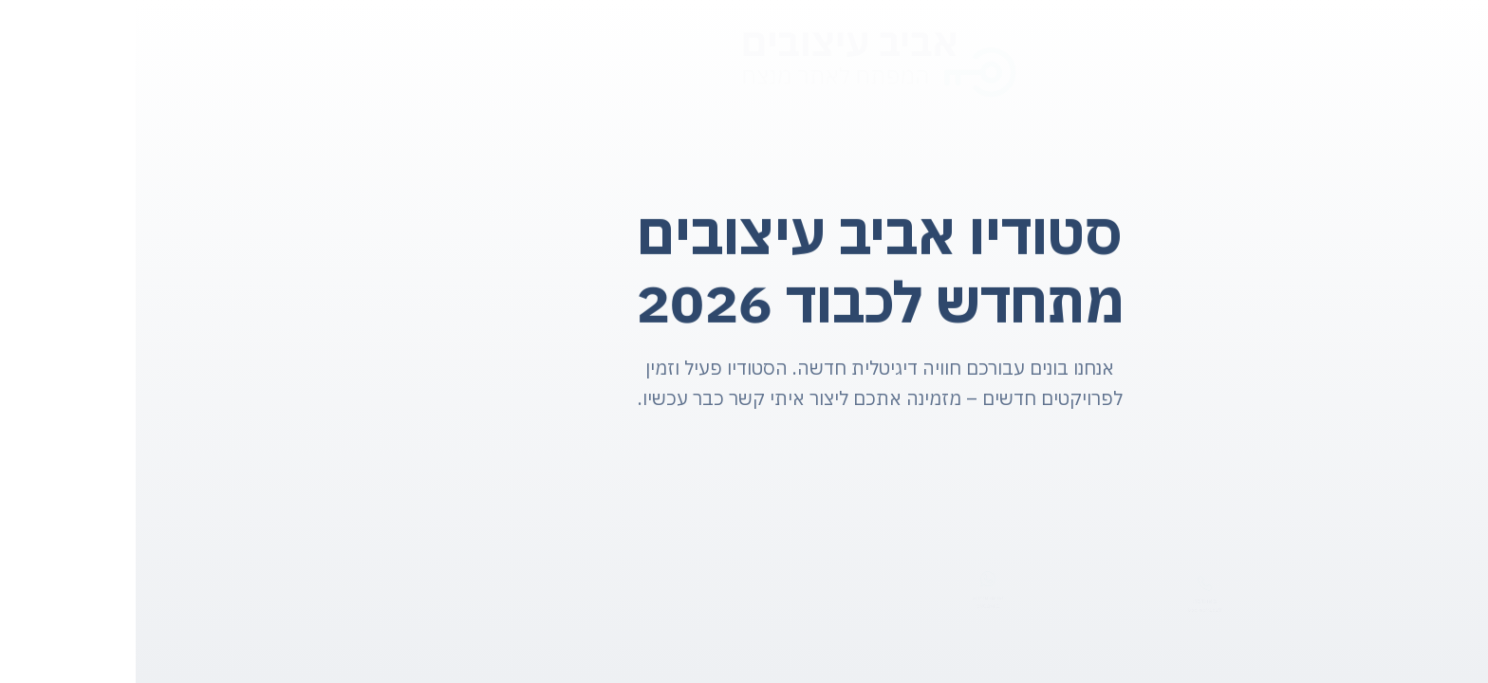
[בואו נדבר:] (1068, 581)
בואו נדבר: (1068, 601)
